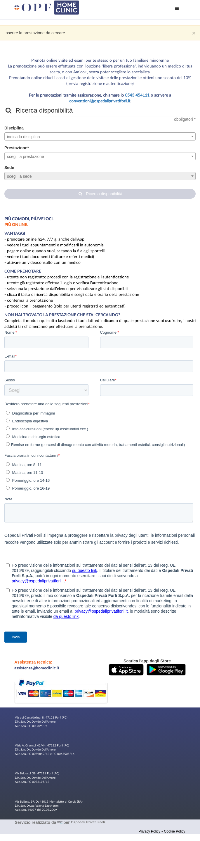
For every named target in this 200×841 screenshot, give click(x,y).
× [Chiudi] (194, 33)
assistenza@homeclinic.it (36, 668)
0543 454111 (137, 95)
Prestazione (15, 147)
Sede (9, 167)
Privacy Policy (149, 831)
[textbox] (100, 137)
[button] (126, 669)
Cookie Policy (174, 831)
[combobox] (100, 136)
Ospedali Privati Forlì (88, 822)
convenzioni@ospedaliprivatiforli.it (99, 101)
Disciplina (14, 128)
